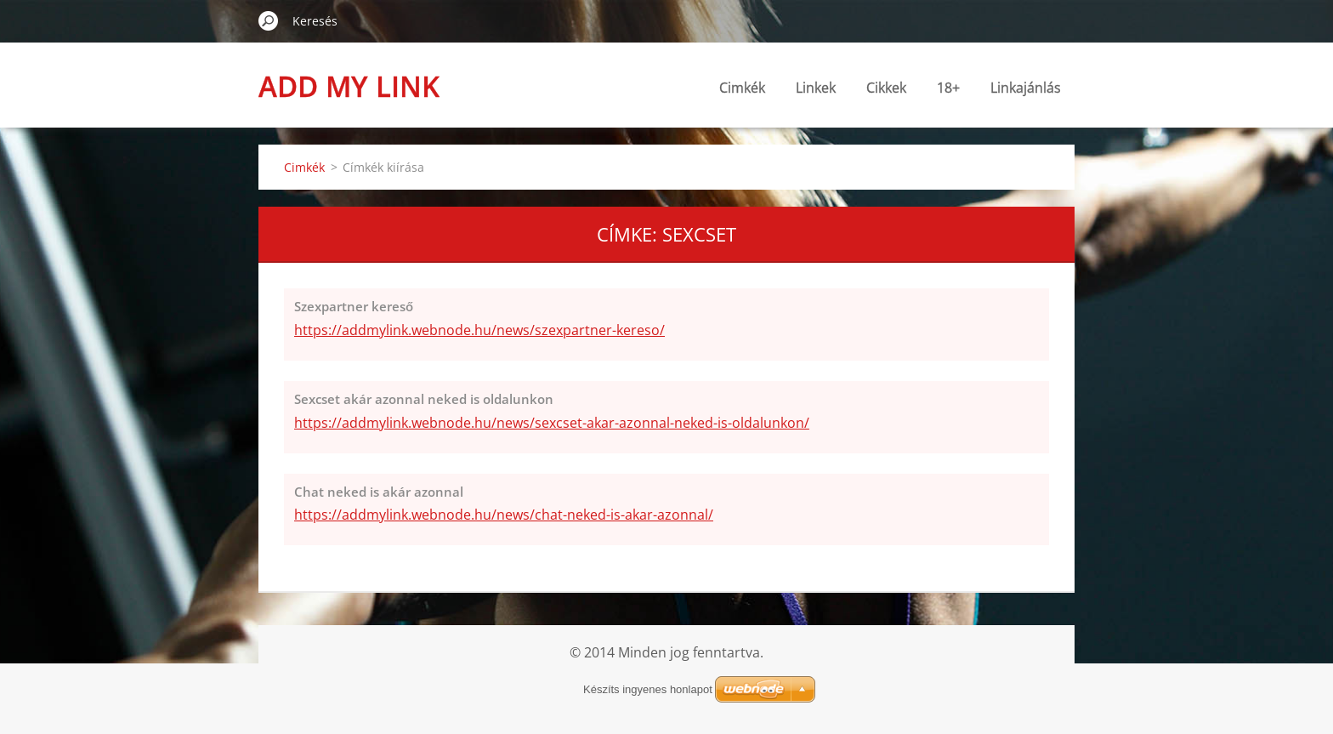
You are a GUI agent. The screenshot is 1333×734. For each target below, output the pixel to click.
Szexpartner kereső (353, 306)
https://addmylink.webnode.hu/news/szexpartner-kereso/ (479, 330)
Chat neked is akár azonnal (378, 491)
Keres (268, 20)
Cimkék (742, 87)
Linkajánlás (1025, 87)
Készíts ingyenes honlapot (647, 689)
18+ (948, 87)
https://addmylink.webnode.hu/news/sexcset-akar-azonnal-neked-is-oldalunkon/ (551, 422)
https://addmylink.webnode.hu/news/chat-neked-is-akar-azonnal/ (503, 514)
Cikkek (886, 87)
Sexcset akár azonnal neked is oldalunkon (423, 398)
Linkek (816, 87)
